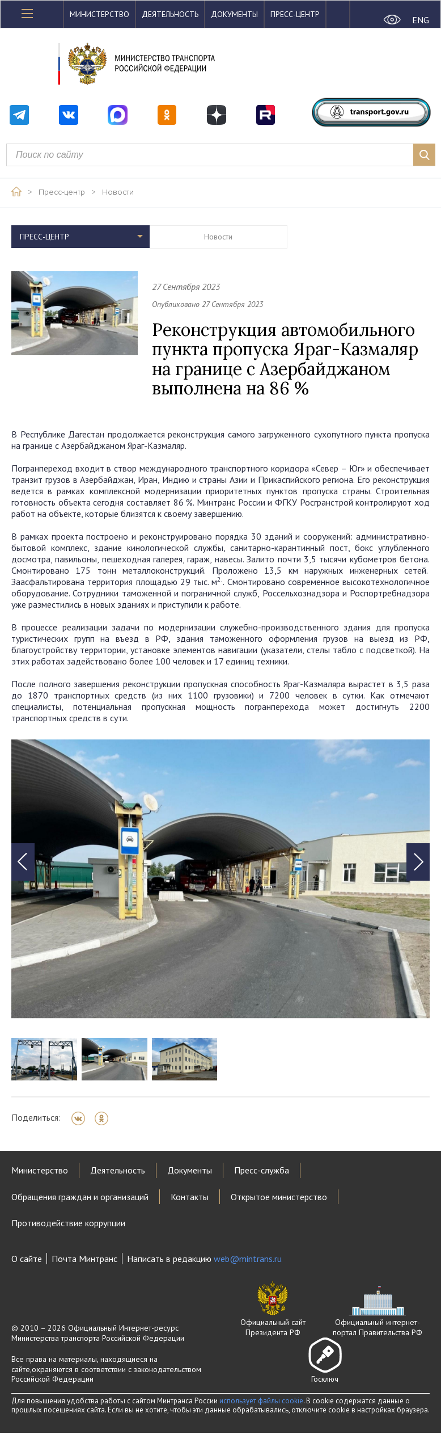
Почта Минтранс (84, 1258)
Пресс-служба (261, 1170)
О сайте (26, 1258)
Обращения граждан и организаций (80, 1196)
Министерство (99, 14)
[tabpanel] (220, 879)
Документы (234, 14)
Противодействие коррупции (68, 1223)
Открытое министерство (279, 1196)
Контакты (190, 1196)
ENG (420, 20)
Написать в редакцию (204, 1258)
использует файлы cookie (261, 1401)
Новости (118, 192)
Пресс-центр (295, 14)
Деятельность (170, 14)
